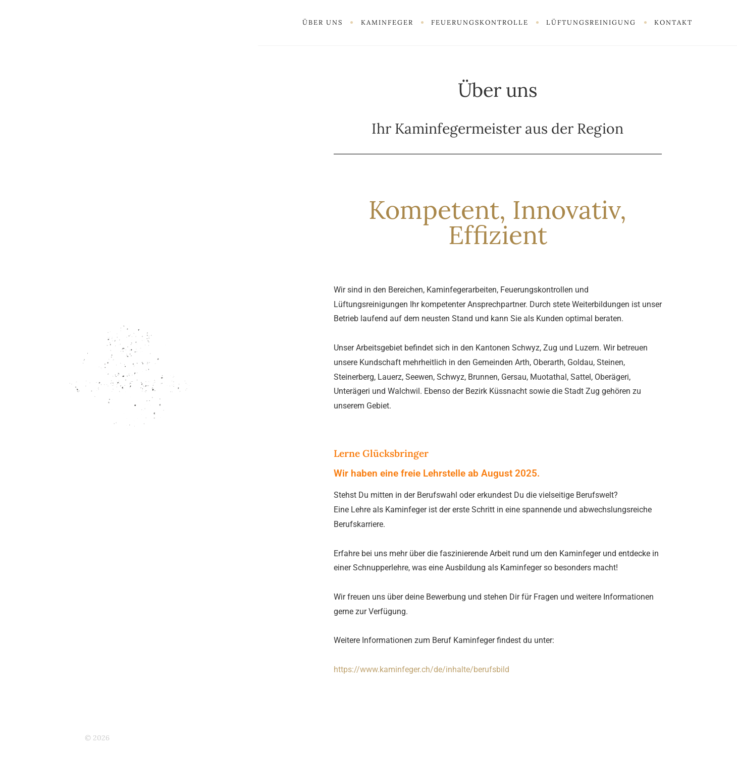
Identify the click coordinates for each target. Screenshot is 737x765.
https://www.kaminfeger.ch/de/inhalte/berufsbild (421, 669)
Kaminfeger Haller (142, 737)
